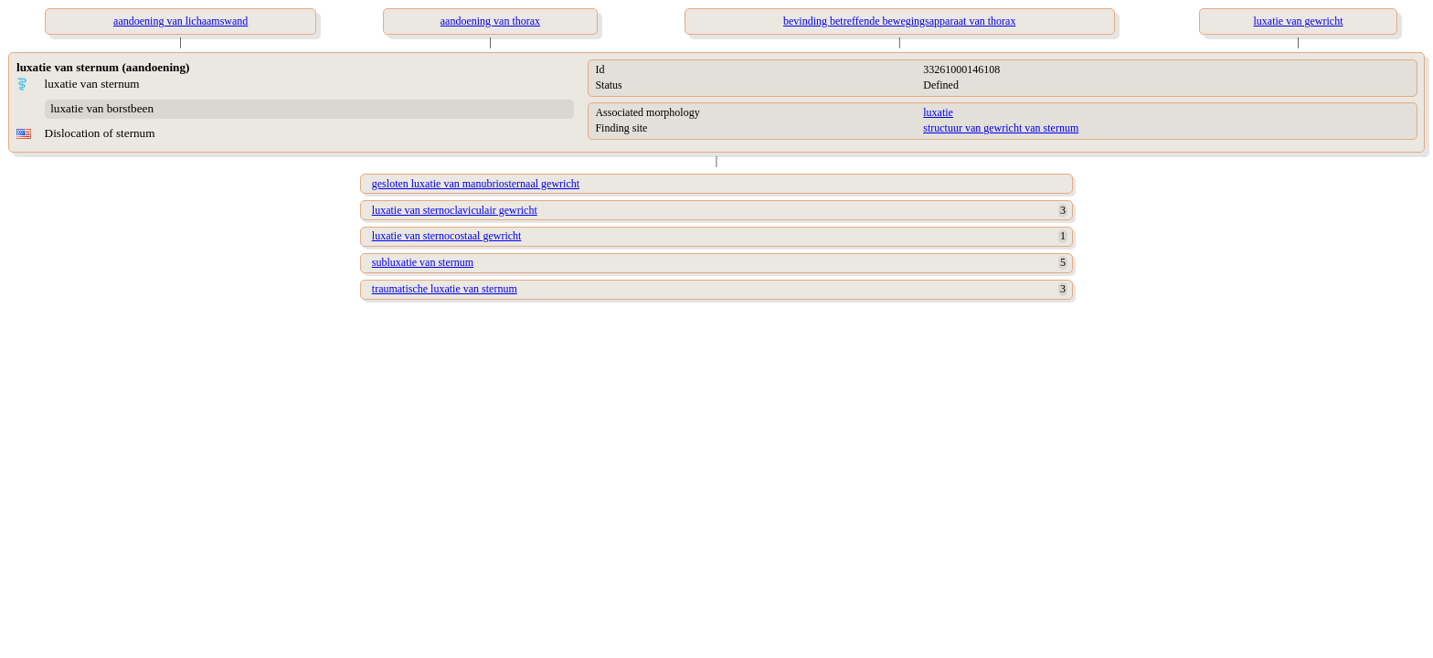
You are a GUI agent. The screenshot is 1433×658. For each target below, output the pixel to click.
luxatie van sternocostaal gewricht (447, 235)
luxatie (938, 112)
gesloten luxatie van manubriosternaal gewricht (475, 183)
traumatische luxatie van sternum (444, 288)
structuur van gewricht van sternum (1000, 128)
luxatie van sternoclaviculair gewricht (454, 210)
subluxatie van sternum (422, 262)
